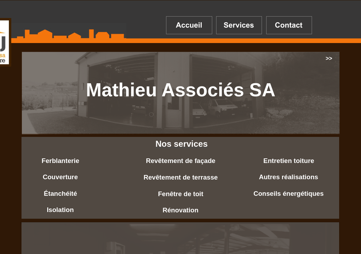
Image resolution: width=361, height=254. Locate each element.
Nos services (181, 144)
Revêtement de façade (180, 160)
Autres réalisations (288, 177)
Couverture (60, 177)
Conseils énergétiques (288, 193)
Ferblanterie (60, 160)
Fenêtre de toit (180, 194)
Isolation (60, 209)
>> (329, 58)
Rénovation (180, 210)
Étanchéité (60, 193)
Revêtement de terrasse (180, 177)
